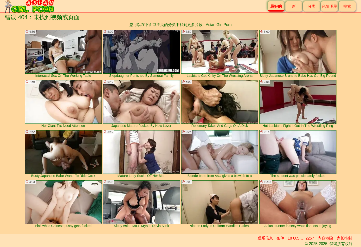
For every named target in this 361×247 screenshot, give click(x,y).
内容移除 (325, 238)
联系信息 (265, 238)
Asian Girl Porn (219, 25)
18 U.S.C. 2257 (301, 238)
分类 (312, 6)
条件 (280, 238)
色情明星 (329, 6)
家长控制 (344, 238)
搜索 (347, 6)
